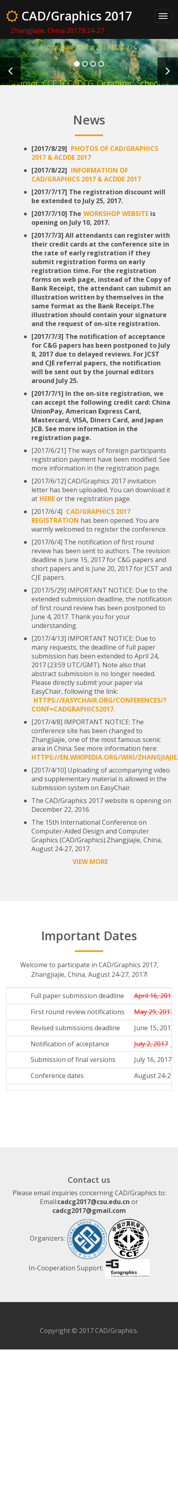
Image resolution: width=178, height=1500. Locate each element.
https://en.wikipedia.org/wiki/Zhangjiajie (104, 757)
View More (90, 861)
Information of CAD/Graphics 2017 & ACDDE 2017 (86, 174)
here (47, 498)
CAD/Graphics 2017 (69, 16)
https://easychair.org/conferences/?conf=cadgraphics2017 (99, 704)
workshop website (116, 213)
